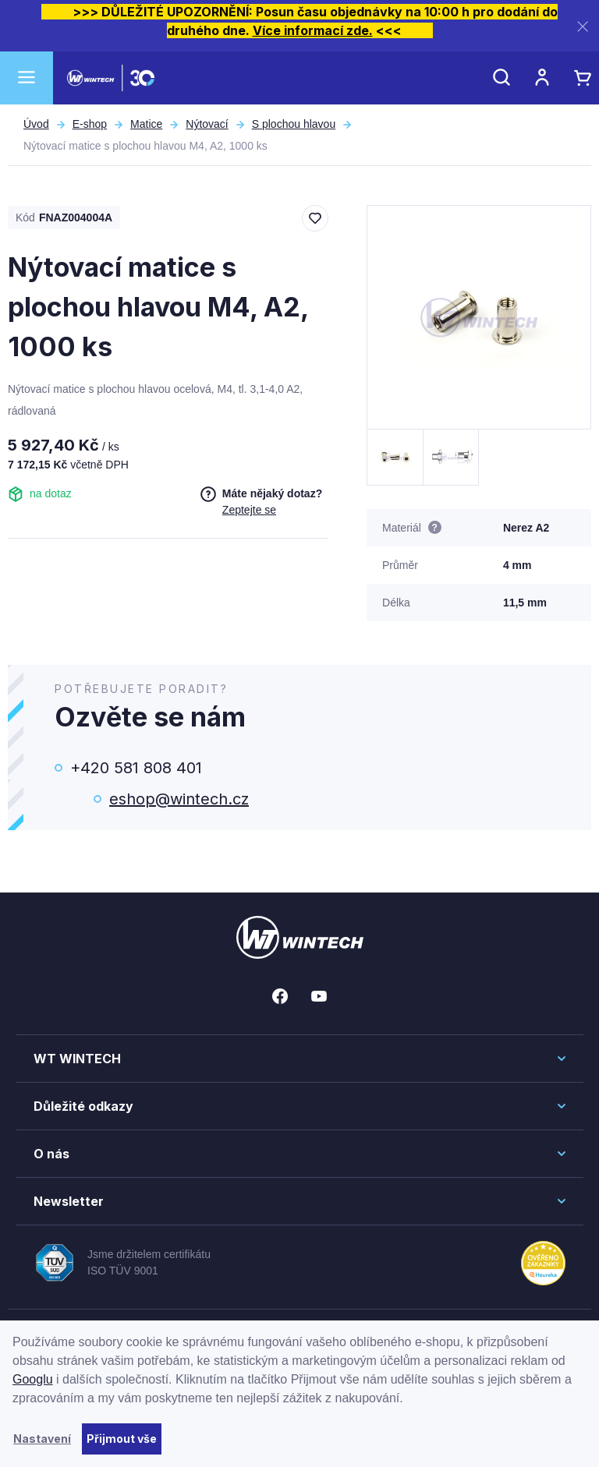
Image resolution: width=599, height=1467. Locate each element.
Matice (146, 124)
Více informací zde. (313, 30)
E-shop (90, 124)
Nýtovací (207, 124)
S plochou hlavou (293, 124)
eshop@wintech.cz (179, 799)
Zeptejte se (249, 510)
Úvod (36, 124)
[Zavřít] (582, 26)
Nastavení (42, 1438)
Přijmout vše (122, 1438)
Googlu (32, 1379)
